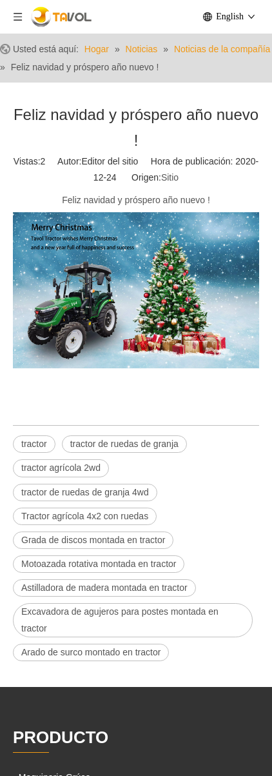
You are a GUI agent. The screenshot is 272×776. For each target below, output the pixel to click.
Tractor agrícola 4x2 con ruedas (84, 516)
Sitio (170, 177)
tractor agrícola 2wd (61, 468)
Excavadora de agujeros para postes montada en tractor (120, 619)
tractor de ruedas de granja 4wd (85, 492)
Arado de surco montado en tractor (90, 652)
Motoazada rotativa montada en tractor (98, 564)
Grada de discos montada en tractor (93, 540)
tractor (34, 444)
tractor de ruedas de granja (124, 444)
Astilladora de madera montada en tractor (104, 587)
